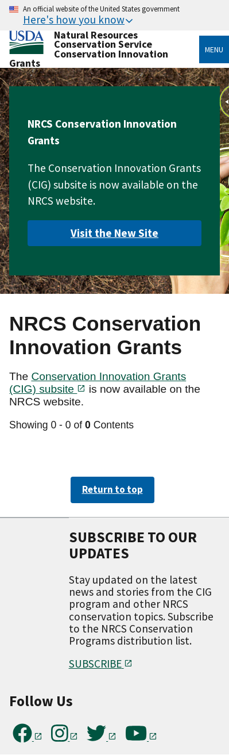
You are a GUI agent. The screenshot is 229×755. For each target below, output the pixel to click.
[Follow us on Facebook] (27, 737)
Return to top (112, 489)
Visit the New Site (114, 233)
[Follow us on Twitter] (102, 737)
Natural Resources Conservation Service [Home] (103, 39)
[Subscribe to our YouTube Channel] (141, 737)
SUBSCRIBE (101, 663)
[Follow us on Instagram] (65, 737)
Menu (214, 49)
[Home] (26, 42)
